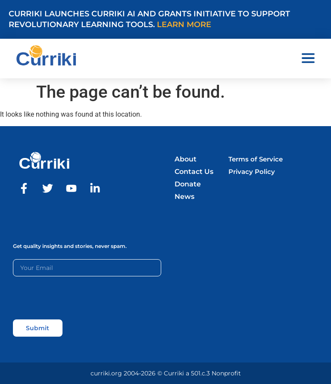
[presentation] (78, 298)
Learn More (184, 24)
